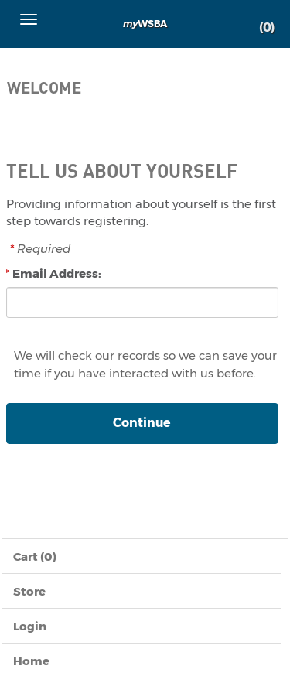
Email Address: (56, 273)
